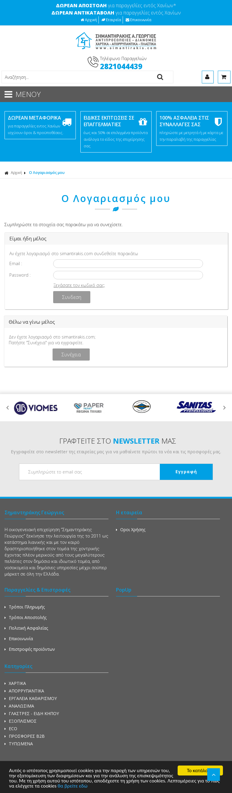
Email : (15, 263)
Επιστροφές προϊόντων (30, 649)
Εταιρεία (111, 19)
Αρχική (89, 19)
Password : (20, 275)
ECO (11, 728)
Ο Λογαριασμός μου (47, 172)
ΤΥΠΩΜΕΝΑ (19, 743)
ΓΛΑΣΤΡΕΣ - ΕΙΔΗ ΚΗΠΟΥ (32, 713)
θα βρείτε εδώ (73, 786)
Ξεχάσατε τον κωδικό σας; (79, 285)
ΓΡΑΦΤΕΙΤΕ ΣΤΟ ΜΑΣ (117, 441)
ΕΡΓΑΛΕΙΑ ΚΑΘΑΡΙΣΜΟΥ (31, 698)
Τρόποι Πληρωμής (25, 607)
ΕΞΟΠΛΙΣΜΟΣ (21, 721)
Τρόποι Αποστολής (26, 617)
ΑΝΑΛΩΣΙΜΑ (19, 706)
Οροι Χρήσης (130, 529)
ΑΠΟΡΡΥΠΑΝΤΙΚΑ (24, 691)
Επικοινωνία (138, 19)
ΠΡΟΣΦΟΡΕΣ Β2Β (25, 736)
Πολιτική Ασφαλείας (26, 628)
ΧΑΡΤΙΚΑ (15, 683)
